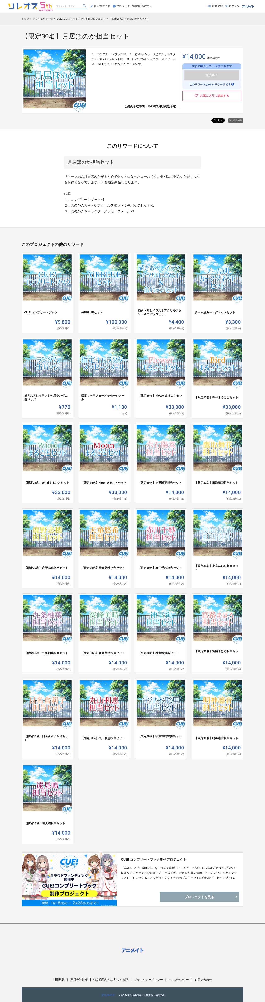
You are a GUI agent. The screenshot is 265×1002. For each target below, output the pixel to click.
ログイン (232, 6)
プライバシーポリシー (148, 979)
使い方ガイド (100, 6)
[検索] (84, 6)
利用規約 (59, 979)
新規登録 (215, 6)
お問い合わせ (203, 979)
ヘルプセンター (179, 979)
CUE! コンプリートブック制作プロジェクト (153, 859)
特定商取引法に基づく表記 (110, 979)
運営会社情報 (79, 979)
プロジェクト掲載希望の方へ (132, 6)
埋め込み (235, 120)
